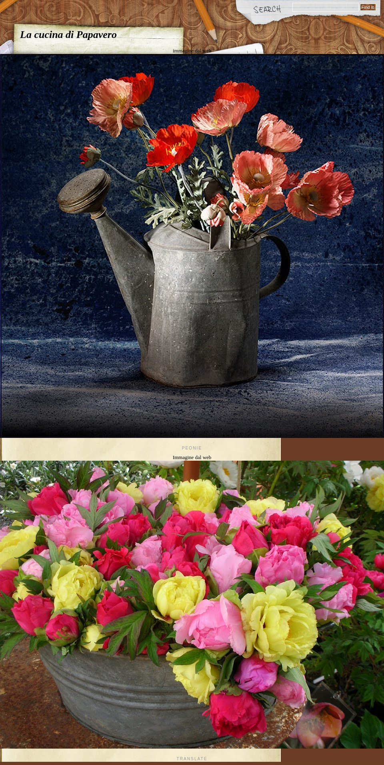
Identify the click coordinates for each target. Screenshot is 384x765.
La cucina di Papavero (68, 34)
